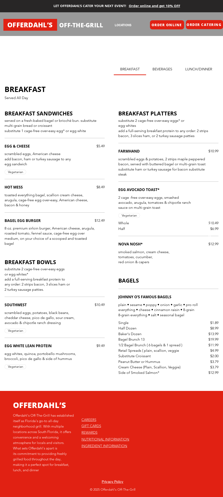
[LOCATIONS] (123, 25)
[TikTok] (210, 212)
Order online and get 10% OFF (154, 5)
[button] (167, 24)
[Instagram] (210, 223)
